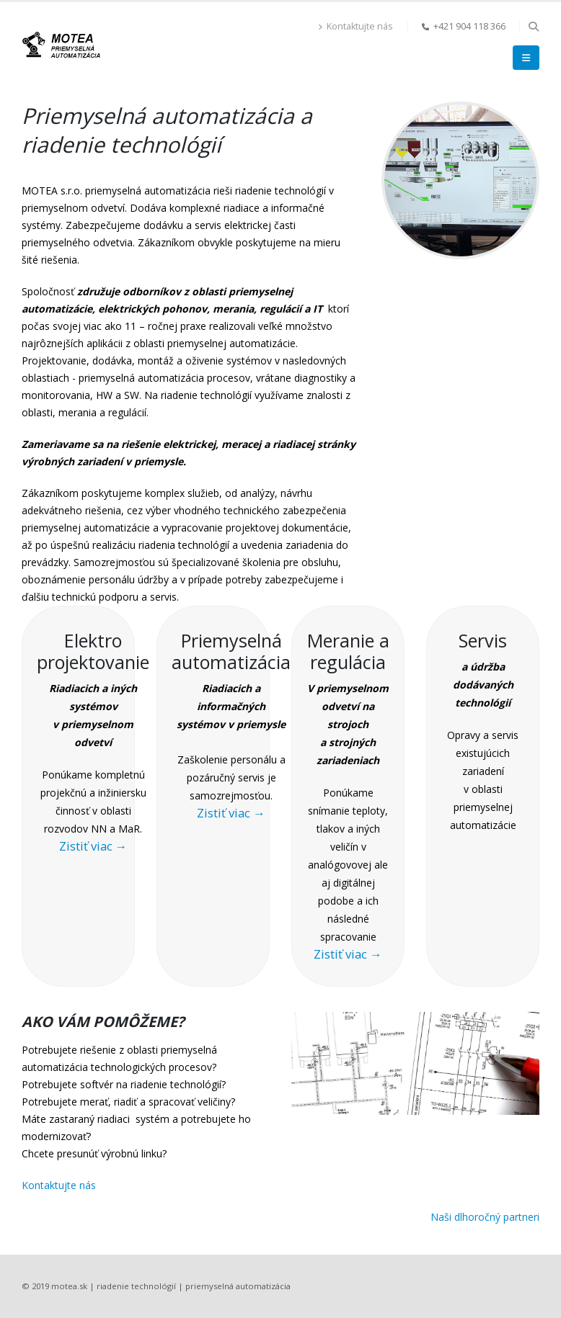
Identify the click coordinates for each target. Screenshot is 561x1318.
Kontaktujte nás (355, 26)
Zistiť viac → (93, 846)
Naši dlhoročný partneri (484, 1217)
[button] (533, 26)
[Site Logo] (61, 44)
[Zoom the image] (460, 110)
